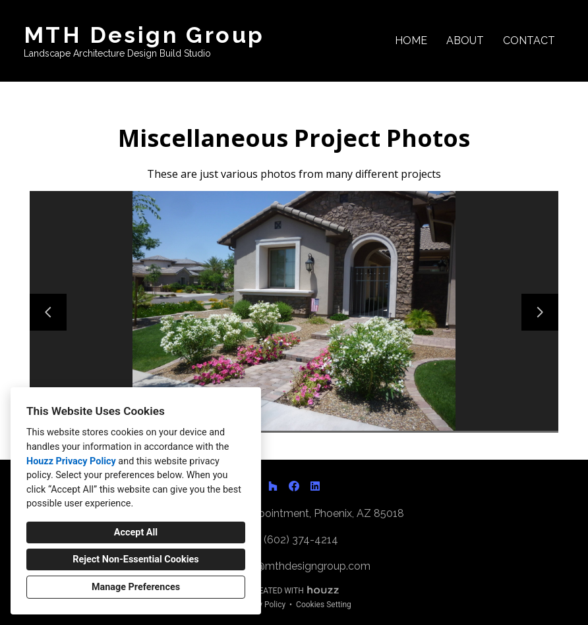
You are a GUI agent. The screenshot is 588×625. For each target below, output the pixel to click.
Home (411, 40)
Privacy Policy (261, 604)
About (465, 40)
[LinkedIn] (315, 486)
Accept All (136, 532)
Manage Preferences (136, 587)
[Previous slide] (48, 312)
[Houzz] (272, 486)
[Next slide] (539, 312)
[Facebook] (294, 486)
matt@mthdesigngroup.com (301, 566)
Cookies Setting (323, 604)
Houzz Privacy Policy (71, 461)
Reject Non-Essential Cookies (135, 559)
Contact (529, 40)
